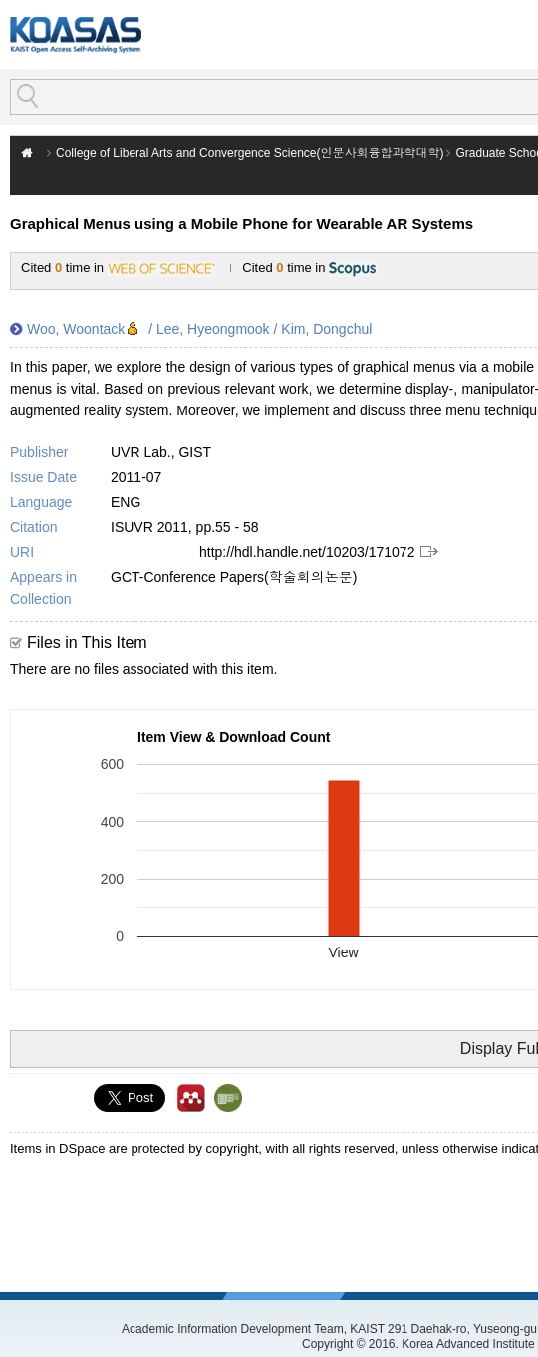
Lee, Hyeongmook (213, 329)
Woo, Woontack (76, 329)
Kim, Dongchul (326, 329)
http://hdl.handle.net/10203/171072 (306, 552)
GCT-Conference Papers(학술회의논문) (234, 577)
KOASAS (75, 34)
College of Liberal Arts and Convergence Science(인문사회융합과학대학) (249, 153)
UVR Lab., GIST (161, 452)
